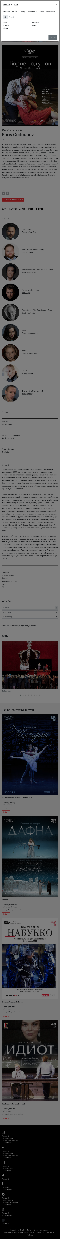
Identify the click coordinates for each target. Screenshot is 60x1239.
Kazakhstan (33, 11)
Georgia (23, 11)
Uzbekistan (50, 11)
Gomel (5, 22)
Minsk (5, 28)
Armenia (6, 11)
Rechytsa (35, 22)
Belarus (15, 11)
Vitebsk (34, 25)
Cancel (53, 37)
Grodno (6, 25)
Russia (41, 11)
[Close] (56, 4)
